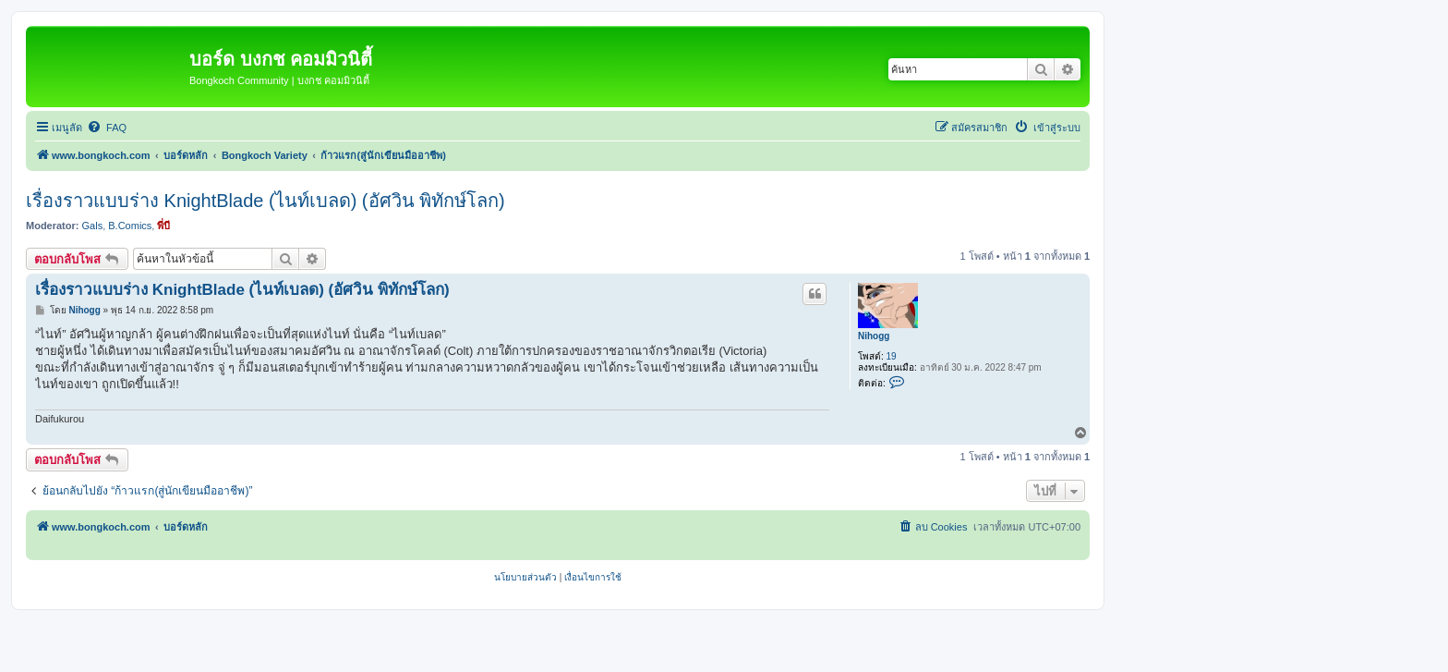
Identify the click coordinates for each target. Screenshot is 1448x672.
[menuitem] (107, 127)
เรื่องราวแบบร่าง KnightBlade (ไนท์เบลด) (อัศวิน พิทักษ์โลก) (265, 200)
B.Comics (129, 225)
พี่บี (163, 225)
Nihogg (873, 336)
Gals (92, 225)
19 (892, 356)
